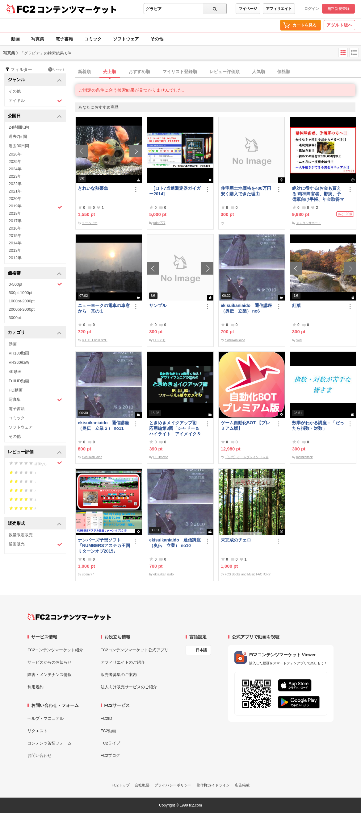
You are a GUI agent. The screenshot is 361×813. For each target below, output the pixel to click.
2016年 (15, 228)
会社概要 (142, 785)
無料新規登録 (338, 8)
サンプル (157, 305)
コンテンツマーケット (77, 9)
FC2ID (106, 718)
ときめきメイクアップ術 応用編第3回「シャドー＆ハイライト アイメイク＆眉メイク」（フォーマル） (175, 428)
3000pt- (15, 317)
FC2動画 (108, 730)
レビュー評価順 (224, 71)
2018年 (15, 213)
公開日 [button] (35, 116)
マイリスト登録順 (179, 71)
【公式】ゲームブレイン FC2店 (247, 457)
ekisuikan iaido (235, 340)
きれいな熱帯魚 (93, 188)
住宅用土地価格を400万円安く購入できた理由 (246, 191)
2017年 (15, 220)
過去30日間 (19, 145)
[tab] (218, 72)
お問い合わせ (39, 755)
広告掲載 (242, 785)
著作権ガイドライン (213, 785)
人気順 (258, 71)
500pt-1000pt (20, 292)
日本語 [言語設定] (201, 650)
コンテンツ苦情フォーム (49, 743)
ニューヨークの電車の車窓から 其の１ (104, 308)
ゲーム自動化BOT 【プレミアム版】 (245, 425)
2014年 (15, 243)
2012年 (15, 257)
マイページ (248, 8)
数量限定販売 (21, 535)
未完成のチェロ (236, 539)
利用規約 (35, 687)
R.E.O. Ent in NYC (94, 340)
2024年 (15, 169)
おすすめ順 (139, 71)
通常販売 (35, 544)
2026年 (15, 154)
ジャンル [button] (35, 80)
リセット (56, 69)
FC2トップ (120, 785)
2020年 (15, 198)
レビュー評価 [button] (35, 452)
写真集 (37, 38)
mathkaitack (304, 457)
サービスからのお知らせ (49, 662)
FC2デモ (159, 340)
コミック (93, 38)
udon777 (159, 223)
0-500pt (35, 284)
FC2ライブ (110, 743)
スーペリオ (89, 223)
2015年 (15, 235)
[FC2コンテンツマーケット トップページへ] (69, 616)
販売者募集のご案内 (119, 674)
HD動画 (16, 390)
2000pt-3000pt (22, 309)
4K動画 (15, 371)
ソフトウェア (126, 38)
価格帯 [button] (35, 273)
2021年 (15, 191)
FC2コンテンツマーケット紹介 (55, 650)
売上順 (109, 71)
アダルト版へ (339, 25)
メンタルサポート (308, 223)
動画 (15, 38)
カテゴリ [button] (35, 333)
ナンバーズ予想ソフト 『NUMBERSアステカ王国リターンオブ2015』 (104, 545)
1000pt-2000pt (22, 301)
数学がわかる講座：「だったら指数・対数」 (318, 425)
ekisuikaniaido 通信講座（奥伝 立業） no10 (174, 542)
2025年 (15, 161)
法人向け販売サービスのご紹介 (129, 687)
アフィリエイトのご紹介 (123, 662)
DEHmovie (160, 457)
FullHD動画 (19, 381)
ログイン (311, 8)
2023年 (15, 176)
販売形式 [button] (35, 524)
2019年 (35, 207)
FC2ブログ (110, 755)
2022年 (15, 183)
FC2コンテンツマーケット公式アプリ (135, 650)
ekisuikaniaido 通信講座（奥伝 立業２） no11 (103, 425)
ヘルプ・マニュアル (45, 718)
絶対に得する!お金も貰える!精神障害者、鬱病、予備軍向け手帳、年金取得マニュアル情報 (318, 194)
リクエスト (37, 730)
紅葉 (296, 305)
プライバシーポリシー (172, 785)
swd (299, 340)
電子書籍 (64, 38)
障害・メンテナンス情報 (49, 674)
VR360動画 (19, 362)
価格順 (283, 71)
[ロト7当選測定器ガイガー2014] (174, 191)
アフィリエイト (279, 8)
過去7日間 (18, 136)
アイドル (35, 100)
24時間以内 (19, 127)
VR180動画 (19, 353)
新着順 (84, 71)
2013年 (15, 250)
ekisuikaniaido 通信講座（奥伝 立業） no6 (246, 308)
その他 (156, 38)
